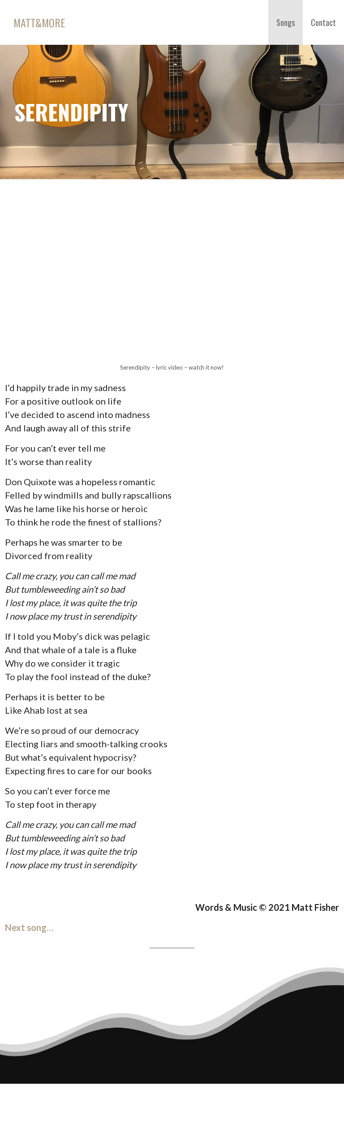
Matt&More (39, 22)
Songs (285, 22)
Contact (323, 22)
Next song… (29, 927)
